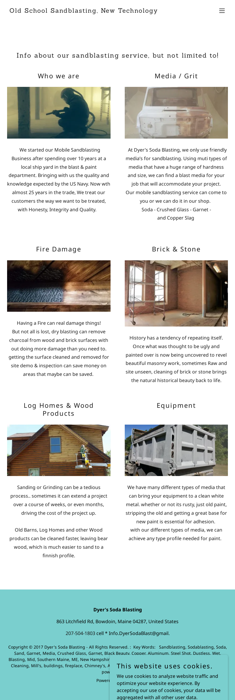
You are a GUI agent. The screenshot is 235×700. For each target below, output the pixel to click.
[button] (222, 11)
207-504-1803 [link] (80, 633)
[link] (83, 11)
